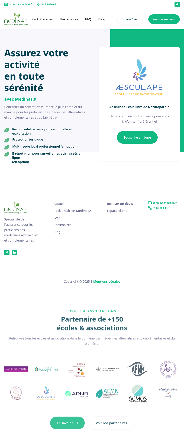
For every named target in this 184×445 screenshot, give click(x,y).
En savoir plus (67, 427)
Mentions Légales (106, 281)
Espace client (117, 211)
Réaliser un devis (164, 19)
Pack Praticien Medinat (73, 211)
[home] (16, 19)
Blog (101, 19)
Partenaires (69, 19)
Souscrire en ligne (137, 137)
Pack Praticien (42, 19)
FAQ (88, 19)
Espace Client (131, 19)
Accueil (59, 204)
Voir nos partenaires (111, 427)
